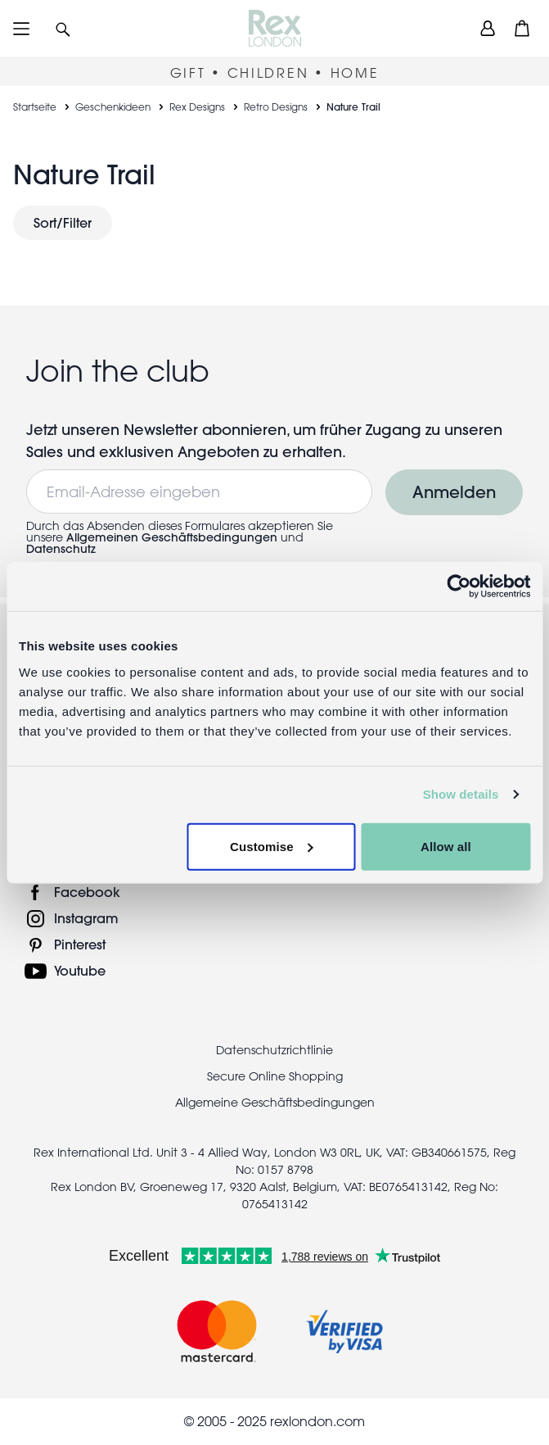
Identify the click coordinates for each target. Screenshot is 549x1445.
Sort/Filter (63, 222)
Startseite (34, 106)
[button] (63, 28)
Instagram (86, 917)
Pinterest (80, 944)
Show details (461, 794)
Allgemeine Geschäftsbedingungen (275, 1102)
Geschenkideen (113, 106)
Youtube (80, 970)
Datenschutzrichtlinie (274, 1050)
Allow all (446, 846)
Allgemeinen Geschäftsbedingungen (171, 537)
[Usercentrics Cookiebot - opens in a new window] (458, 586)
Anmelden (454, 492)
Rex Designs (197, 106)
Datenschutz (61, 548)
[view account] (488, 28)
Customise (271, 846)
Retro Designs (276, 106)
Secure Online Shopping (275, 1076)
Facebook (87, 891)
